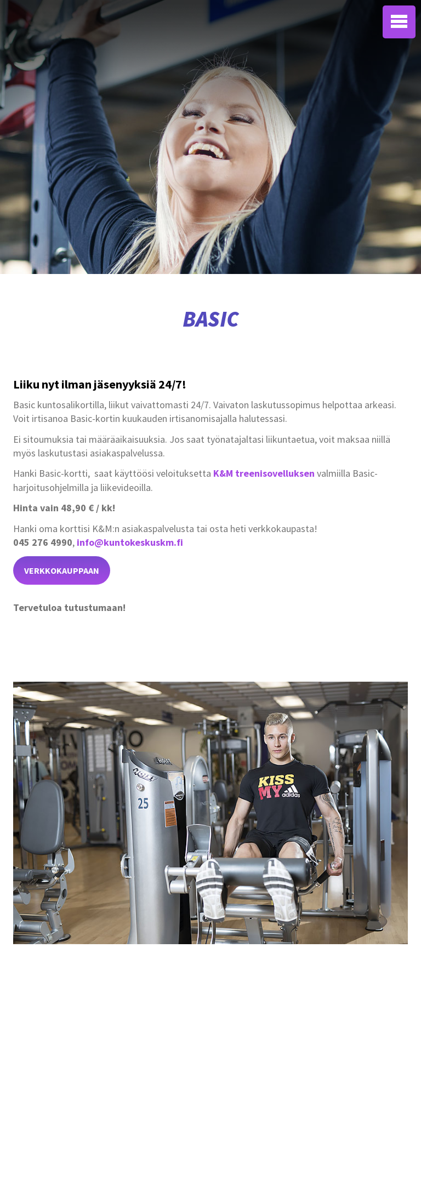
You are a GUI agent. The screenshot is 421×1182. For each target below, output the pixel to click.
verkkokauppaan (61, 570)
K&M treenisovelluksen (264, 473)
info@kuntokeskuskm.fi (130, 542)
